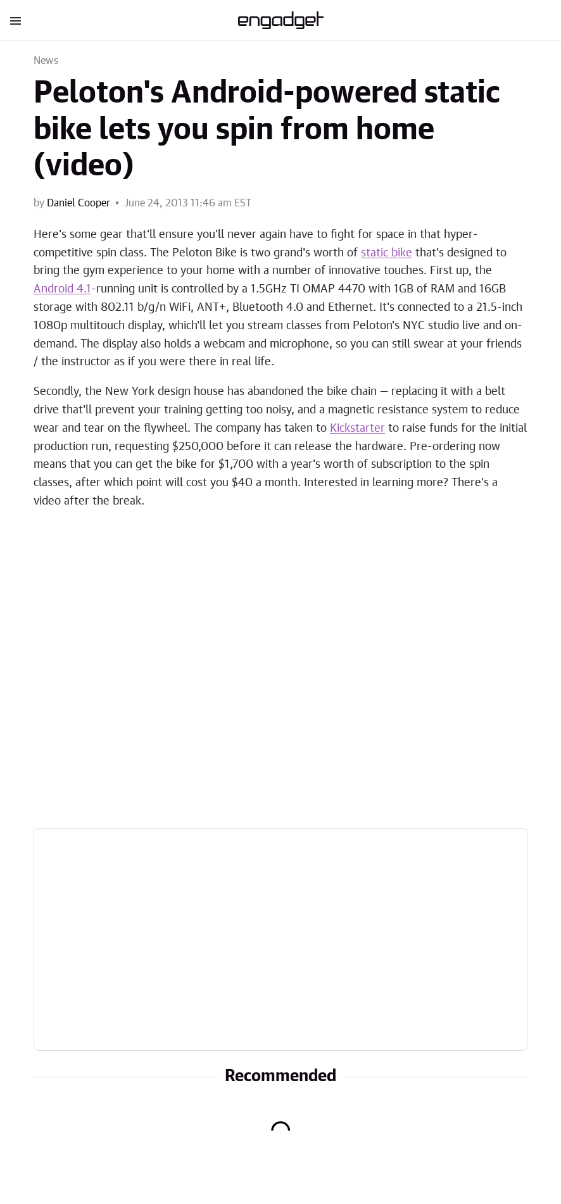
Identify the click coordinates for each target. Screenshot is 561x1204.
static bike (386, 253)
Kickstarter (357, 428)
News (46, 61)
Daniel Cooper (78, 203)
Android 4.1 (62, 289)
